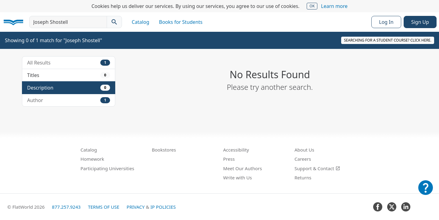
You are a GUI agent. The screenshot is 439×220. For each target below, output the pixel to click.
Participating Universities (107, 168)
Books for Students (181, 22)
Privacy (136, 207)
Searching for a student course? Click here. (387, 40)
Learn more (334, 6)
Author (68, 100)
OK (312, 6)
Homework (92, 159)
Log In (386, 22)
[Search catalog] (114, 22)
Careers (302, 159)
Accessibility (236, 150)
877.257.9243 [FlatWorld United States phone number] (66, 207)
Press (229, 159)
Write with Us (237, 177)
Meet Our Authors (242, 168)
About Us (304, 150)
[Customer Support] (425, 192)
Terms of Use (103, 207)
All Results (68, 62)
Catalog (140, 22)
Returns (302, 177)
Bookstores (164, 150)
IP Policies (163, 207)
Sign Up (420, 22)
